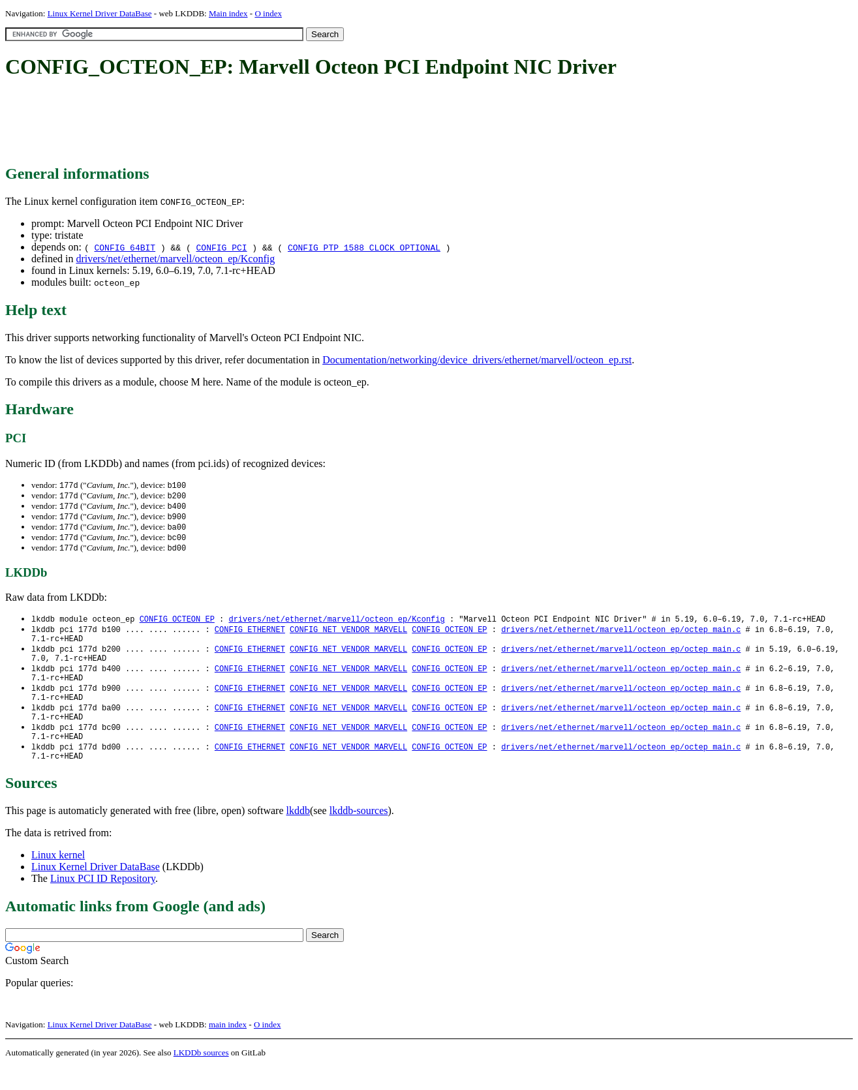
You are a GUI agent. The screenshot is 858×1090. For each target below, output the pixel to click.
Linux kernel (58, 878)
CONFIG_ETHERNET (250, 635)
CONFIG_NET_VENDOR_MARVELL (348, 635)
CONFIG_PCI (221, 247)
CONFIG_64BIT (124, 247)
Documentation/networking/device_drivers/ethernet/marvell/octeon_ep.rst (477, 359)
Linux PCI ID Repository (102, 901)
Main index (228, 13)
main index (228, 1048)
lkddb (298, 834)
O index (268, 13)
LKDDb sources (201, 1076)
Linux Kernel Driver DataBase (100, 13)
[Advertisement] (242, 122)
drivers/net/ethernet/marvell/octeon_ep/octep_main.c (621, 635)
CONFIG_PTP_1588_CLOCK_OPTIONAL (364, 247)
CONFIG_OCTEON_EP (177, 623)
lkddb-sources (358, 834)
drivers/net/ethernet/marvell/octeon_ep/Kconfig (175, 258)
